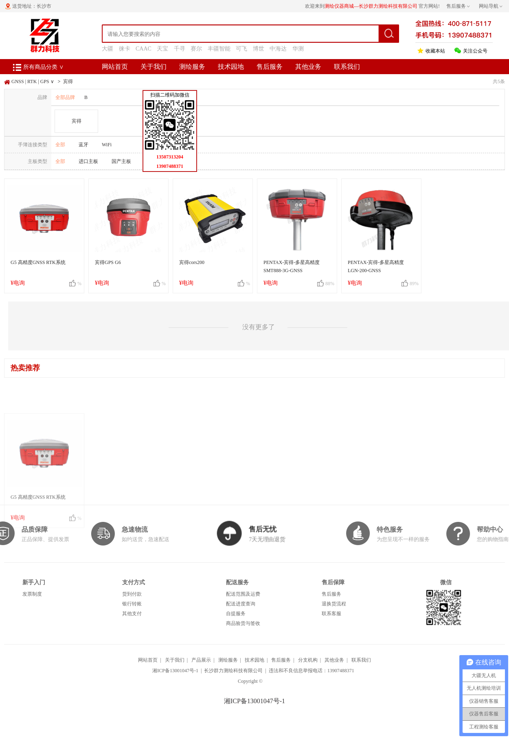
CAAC (143, 49)
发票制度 (32, 594)
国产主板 (121, 161)
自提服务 (236, 613)
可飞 (241, 49)
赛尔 (196, 49)
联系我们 (347, 66)
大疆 (107, 49)
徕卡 (124, 49)
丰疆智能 (219, 49)
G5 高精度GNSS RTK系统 (38, 262)
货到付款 (132, 594)
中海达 (278, 49)
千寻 (179, 49)
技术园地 (231, 66)
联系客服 (331, 613)
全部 (60, 144)
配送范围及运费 (243, 594)
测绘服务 (192, 66)
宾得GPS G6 (108, 262)
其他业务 (308, 66)
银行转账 (132, 604)
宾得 (68, 81)
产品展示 (201, 660)
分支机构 (308, 660)
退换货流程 (334, 604)
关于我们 (153, 66)
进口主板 (88, 161)
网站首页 (115, 66)
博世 (258, 49)
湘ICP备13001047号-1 (175, 670)
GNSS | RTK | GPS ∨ (32, 81)
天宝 (162, 49)
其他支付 (132, 613)
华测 (298, 49)
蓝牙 (83, 144)
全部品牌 (65, 97)
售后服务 (270, 66)
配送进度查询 (240, 604)
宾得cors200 (191, 262)
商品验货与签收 (243, 623)
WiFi (107, 144)
